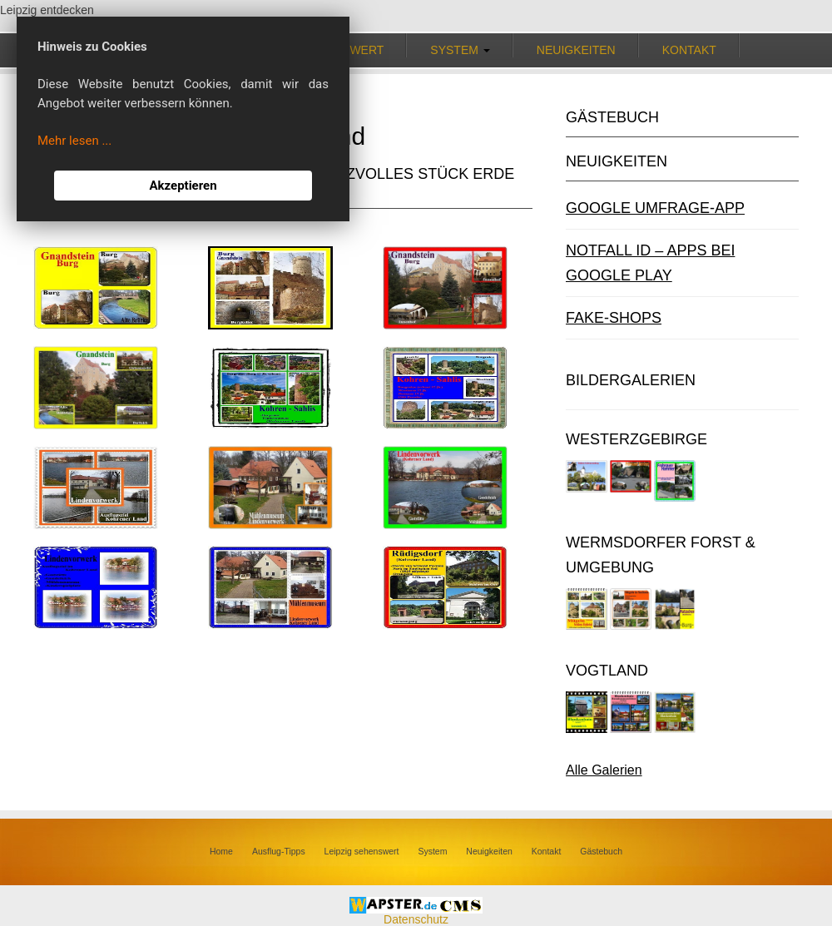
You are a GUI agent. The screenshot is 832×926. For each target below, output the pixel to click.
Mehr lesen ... (74, 140)
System (432, 851)
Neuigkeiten (576, 50)
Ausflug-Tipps (278, 851)
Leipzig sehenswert (361, 851)
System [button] (459, 50)
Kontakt (689, 50)
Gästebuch (601, 851)
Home (221, 851)
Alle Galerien (604, 770)
